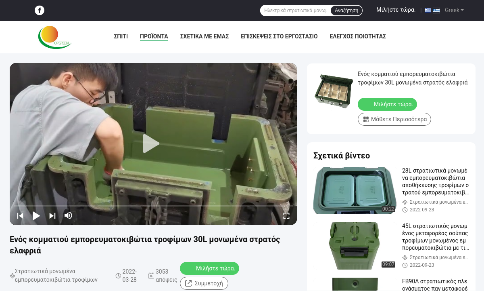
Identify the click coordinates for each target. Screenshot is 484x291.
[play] (153, 144)
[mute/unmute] (68, 215)
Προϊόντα (154, 36)
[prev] (20, 215)
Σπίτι (121, 36)
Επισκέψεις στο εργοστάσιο (279, 36)
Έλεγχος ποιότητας (358, 36)
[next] (52, 215)
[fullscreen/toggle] (286, 215)
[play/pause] (36, 215)
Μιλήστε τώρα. (395, 9)
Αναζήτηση (346, 10)
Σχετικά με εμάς (204, 36)
